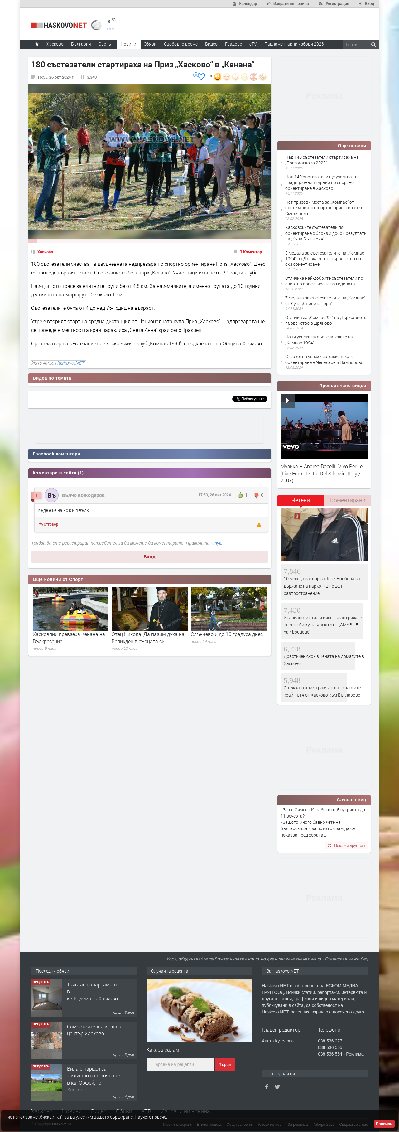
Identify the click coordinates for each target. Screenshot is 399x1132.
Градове (233, 44)
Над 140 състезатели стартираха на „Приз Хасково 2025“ (322, 160)
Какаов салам (163, 1049)
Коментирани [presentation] (347, 500)
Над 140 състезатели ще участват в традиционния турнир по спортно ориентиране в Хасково (321, 182)
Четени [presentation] (300, 500)
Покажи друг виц (346, 845)
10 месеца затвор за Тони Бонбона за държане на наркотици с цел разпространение (322, 586)
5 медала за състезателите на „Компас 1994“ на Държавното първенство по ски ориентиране (324, 258)
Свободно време (181, 44)
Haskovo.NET (69, 363)
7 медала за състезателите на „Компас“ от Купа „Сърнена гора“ (325, 300)
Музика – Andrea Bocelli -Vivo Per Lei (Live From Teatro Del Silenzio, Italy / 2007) (322, 473)
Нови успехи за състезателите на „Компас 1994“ (319, 339)
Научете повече (150, 1117)
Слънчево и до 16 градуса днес (227, 634)
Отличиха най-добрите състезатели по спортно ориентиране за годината (324, 281)
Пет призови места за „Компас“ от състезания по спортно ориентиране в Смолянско (324, 207)
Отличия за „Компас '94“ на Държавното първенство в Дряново (326, 320)
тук (217, 543)
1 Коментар (251, 252)
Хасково (45, 252)
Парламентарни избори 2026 (294, 44)
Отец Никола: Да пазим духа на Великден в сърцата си (148, 637)
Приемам (384, 1124)
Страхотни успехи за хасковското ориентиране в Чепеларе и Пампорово (324, 359)
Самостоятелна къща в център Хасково (94, 1030)
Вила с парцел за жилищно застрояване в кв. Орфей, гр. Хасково (93, 1079)
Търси (225, 1064)
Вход (150, 556)
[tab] (300, 502)
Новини (128, 44)
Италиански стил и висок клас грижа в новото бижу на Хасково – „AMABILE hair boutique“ (323, 625)
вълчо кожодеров (83, 495)
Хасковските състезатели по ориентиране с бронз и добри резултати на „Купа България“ (326, 232)
